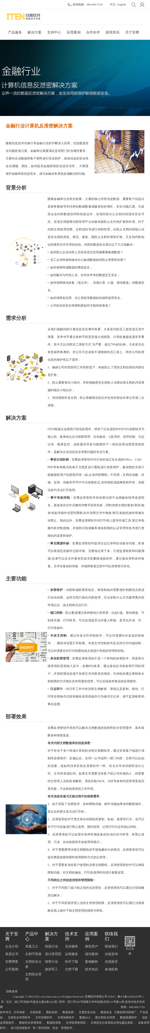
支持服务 (71, 946)
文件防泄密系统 (76, 1022)
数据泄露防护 (128, 1017)
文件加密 (19, 1012)
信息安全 (65, 166)
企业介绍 (11, 946)
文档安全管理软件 (19, 1017)
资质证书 (11, 954)
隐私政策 (12, 991)
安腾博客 (11, 961)
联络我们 (111, 946)
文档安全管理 (33, 977)
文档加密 (35, 1012)
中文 (112, 4)
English (122, 4)
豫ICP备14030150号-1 (130, 996)
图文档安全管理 (105, 1017)
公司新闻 (11, 969)
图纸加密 (51, 1012)
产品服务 (15, 32)
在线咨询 (111, 954)
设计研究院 (53, 954)
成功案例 (91, 954)
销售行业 (51, 961)
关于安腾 (132, 32)
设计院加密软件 (20, 1028)
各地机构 (111, 969)
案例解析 (91, 961)
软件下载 (71, 961)
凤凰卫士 (31, 946)
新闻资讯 (113, 32)
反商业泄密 (127, 444)
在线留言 (111, 961)
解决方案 (35, 32)
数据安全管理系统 (30, 1022)
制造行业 (51, 946)
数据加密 (68, 1012)
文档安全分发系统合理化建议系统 (112, 1022)
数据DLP (84, 1017)
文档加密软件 (65, 1017)
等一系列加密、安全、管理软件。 (54, 1028)
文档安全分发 (33, 964)
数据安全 (106, 1012)
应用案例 (74, 32)
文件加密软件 (43, 1017)
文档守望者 (33, 954)
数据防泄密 (54, 1022)
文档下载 (71, 969)
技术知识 (91, 969)
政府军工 (51, 969)
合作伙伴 (93, 32)
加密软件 (122, 658)
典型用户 (91, 946)
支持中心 (54, 32)
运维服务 (71, 954)
